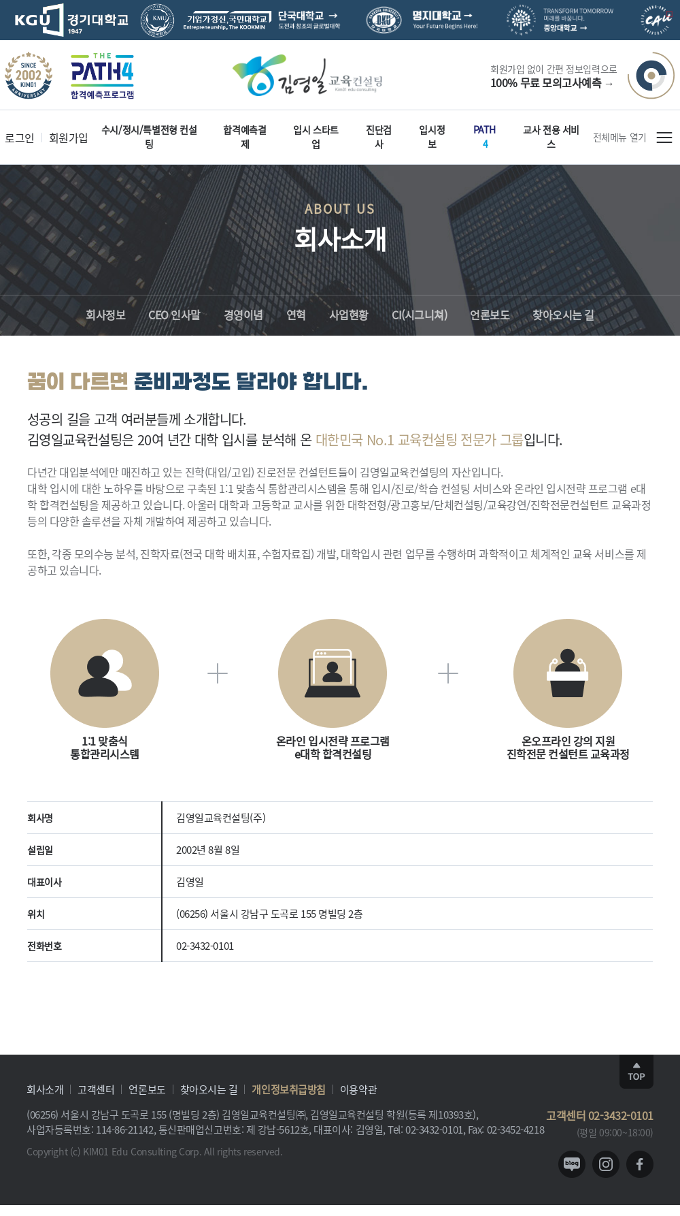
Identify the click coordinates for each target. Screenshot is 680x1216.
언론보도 (147, 1089)
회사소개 (45, 1089)
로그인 (20, 137)
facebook (639, 1164)
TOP (636, 1072)
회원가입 (68, 137)
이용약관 (358, 1089)
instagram (605, 1164)
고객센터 (96, 1089)
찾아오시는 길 (209, 1089)
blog (571, 1164)
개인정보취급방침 (288, 1089)
